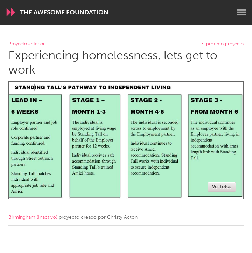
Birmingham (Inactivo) (32, 217)
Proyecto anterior (26, 44)
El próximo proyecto (222, 44)
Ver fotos (221, 186)
